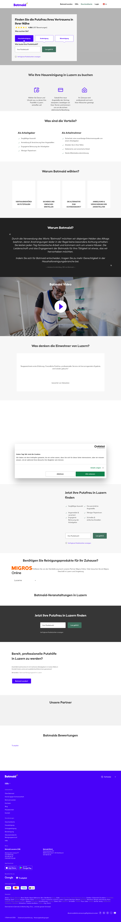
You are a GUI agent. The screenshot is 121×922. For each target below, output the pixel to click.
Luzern (61, 899)
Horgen (22, 899)
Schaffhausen (43, 901)
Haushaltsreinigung (24, 40)
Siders (56, 901)
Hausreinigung (9, 825)
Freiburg (7, 899)
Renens (28, 901)
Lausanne (49, 899)
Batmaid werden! (21, 681)
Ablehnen (60, 474)
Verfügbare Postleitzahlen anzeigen (51, 632)
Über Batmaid (9, 793)
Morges (96, 899)
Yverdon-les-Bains (32, 903)
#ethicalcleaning (79, 913)
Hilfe (76, 4)
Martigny (72, 899)
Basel (31, 898)
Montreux (90, 899)
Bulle (57, 898)
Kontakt (7, 813)
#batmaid (71, 913)
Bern (42, 898)
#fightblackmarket (91, 913)
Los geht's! (49, 49)
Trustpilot (15, 745)
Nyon (108, 899)
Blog (6, 806)
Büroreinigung (64, 40)
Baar (22, 898)
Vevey (101, 901)
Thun (82, 901)
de (105, 4)
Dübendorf (95, 898)
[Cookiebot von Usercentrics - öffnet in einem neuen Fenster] (96, 446)
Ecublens (103, 898)
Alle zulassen (90, 474)
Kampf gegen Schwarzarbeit (14, 796)
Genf (12, 899)
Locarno (55, 899)
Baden (27, 898)
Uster (86, 901)
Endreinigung (44, 40)
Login (97, 4)
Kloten (28, 899)
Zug (45, 903)
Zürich (49, 903)
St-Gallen (72, 901)
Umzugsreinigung (10, 828)
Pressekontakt (9, 810)
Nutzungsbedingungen (41, 917)
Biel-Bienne (47, 898)
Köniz (32, 899)
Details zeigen (96, 468)
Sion (60, 901)
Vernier (96, 901)
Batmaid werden (66, 4)
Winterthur (22, 903)
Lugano (66, 899)
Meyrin (78, 899)
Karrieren (8, 803)
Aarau (7, 898)
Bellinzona (37, 898)
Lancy (43, 899)
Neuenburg (102, 899)
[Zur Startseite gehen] (11, 776)
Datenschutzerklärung (25, 917)
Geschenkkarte (86, 4)
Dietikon (89, 898)
